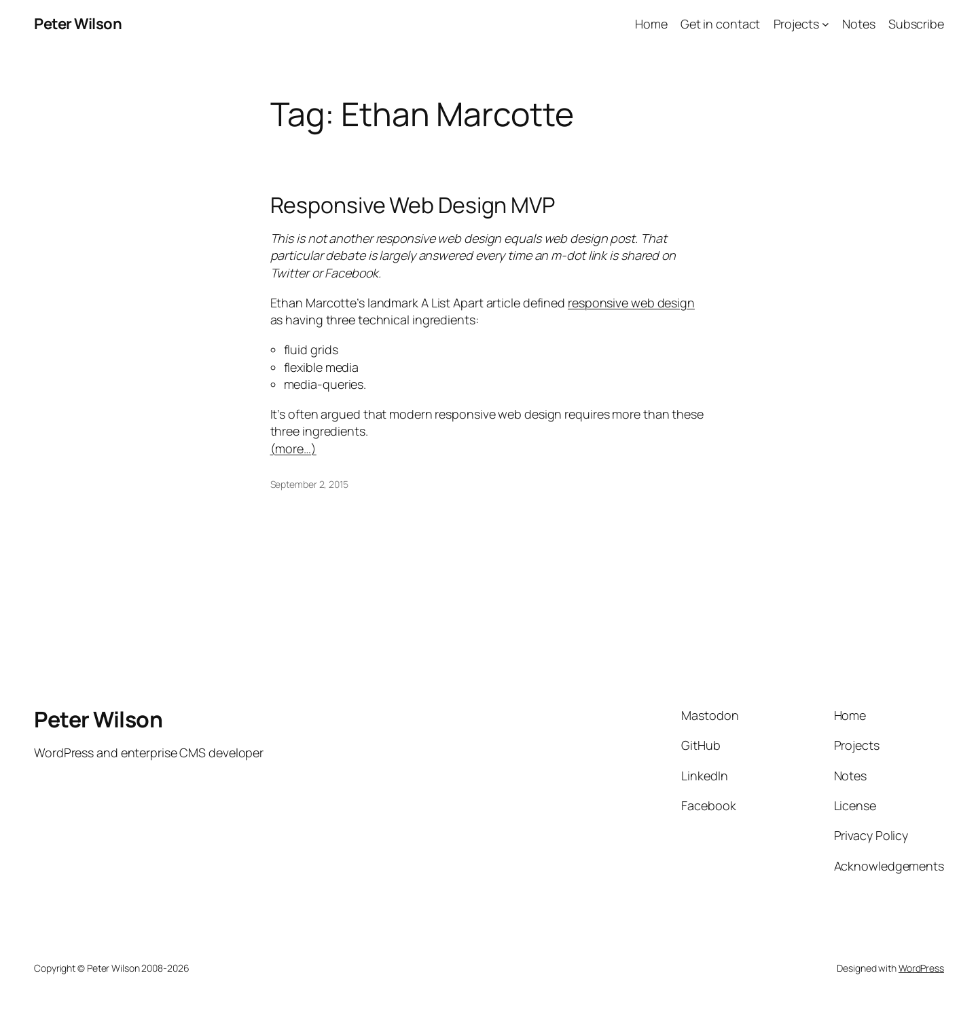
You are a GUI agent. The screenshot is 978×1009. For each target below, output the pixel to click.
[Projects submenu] (825, 24)
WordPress (921, 968)
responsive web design (631, 302)
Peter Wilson (78, 24)
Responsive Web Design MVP (413, 205)
